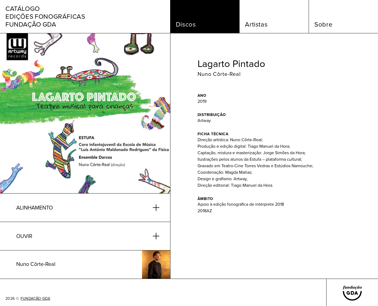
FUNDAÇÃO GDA (35, 299)
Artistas (256, 24)
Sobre (323, 24)
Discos (186, 24)
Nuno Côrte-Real (219, 74)
